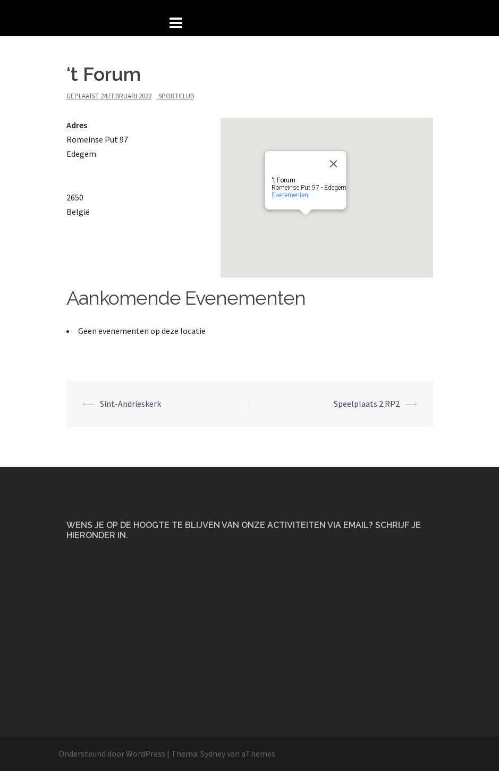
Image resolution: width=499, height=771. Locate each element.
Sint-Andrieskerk (130, 403)
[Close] (333, 164)
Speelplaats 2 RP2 (367, 403)
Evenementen (289, 195)
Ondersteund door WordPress (111, 753)
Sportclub (176, 95)
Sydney (212, 753)
